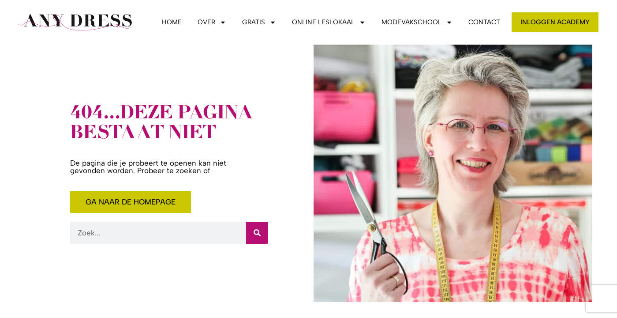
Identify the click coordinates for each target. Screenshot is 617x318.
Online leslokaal (329, 22)
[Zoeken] (257, 233)
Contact (484, 22)
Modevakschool (416, 22)
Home (172, 22)
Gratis (259, 22)
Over (212, 22)
